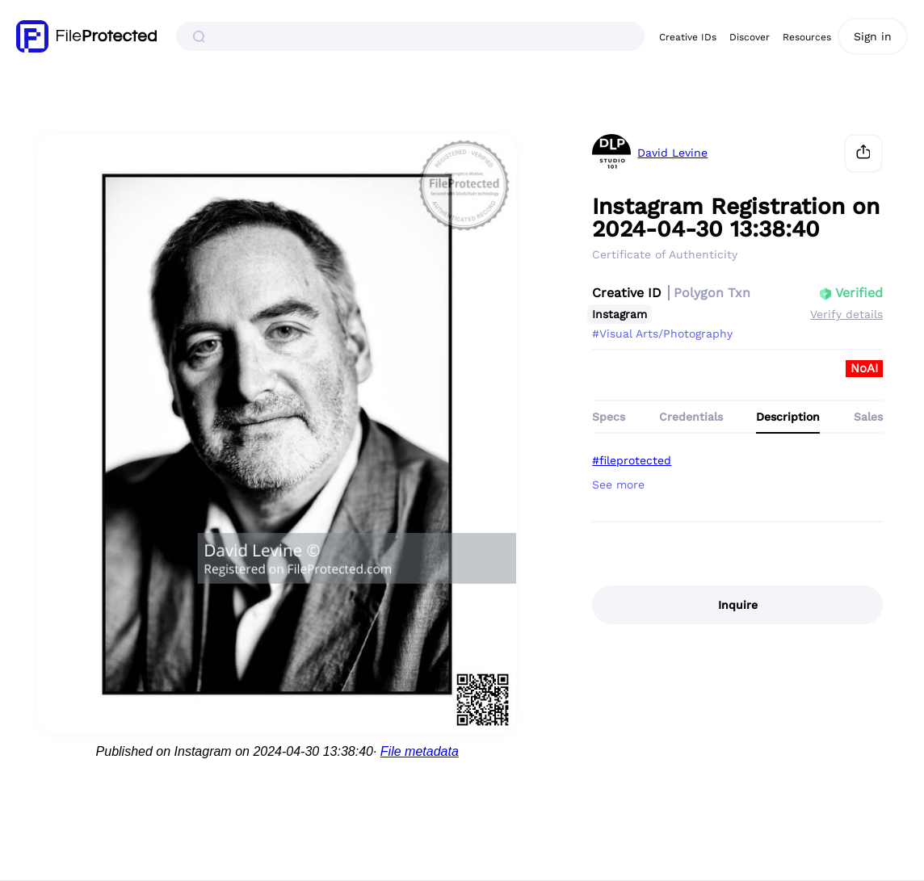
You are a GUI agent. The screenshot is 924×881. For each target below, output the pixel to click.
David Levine (672, 153)
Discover (749, 37)
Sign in (873, 36)
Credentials (691, 416)
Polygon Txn (712, 292)
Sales (868, 416)
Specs (608, 416)
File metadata (419, 751)
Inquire (738, 604)
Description (788, 416)
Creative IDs (687, 37)
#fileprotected (631, 460)
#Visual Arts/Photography (662, 333)
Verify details (846, 314)
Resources (807, 37)
